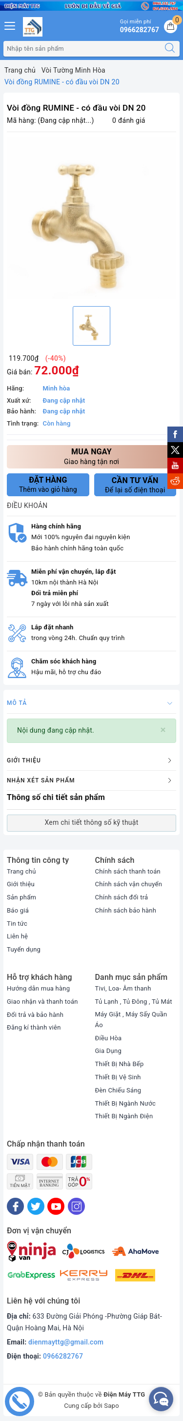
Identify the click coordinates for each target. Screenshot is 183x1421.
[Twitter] (35, 1206)
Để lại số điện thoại (135, 485)
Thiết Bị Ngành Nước (125, 1103)
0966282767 (63, 1356)
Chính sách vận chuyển (129, 884)
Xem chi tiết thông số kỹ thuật (91, 822)
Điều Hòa (108, 1038)
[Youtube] (55, 1206)
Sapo (111, 1405)
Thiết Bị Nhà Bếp (119, 1064)
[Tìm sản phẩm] (82, 49)
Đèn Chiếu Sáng (118, 1090)
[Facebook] (15, 1206)
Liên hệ (17, 936)
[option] (91, 217)
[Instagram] (76, 1206)
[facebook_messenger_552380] (161, 1399)
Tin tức (17, 923)
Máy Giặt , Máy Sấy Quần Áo (131, 1020)
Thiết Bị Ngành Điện (124, 1116)
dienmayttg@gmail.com (65, 1342)
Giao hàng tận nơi (91, 456)
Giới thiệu (21, 884)
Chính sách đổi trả (121, 897)
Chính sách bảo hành (126, 910)
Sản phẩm (21, 897)
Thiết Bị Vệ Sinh (118, 1077)
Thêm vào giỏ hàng (48, 484)
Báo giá (18, 910)
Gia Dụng (108, 1050)
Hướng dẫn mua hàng (38, 988)
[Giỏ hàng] (170, 26)
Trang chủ (21, 871)
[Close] (163, 730)
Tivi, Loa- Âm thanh (123, 988)
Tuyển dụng (24, 949)
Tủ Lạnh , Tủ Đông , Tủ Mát (133, 1001)
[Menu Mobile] (10, 24)
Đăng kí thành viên (34, 1027)
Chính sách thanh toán (128, 871)
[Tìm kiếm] (170, 49)
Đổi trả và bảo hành (35, 1014)
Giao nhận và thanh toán (42, 1001)
